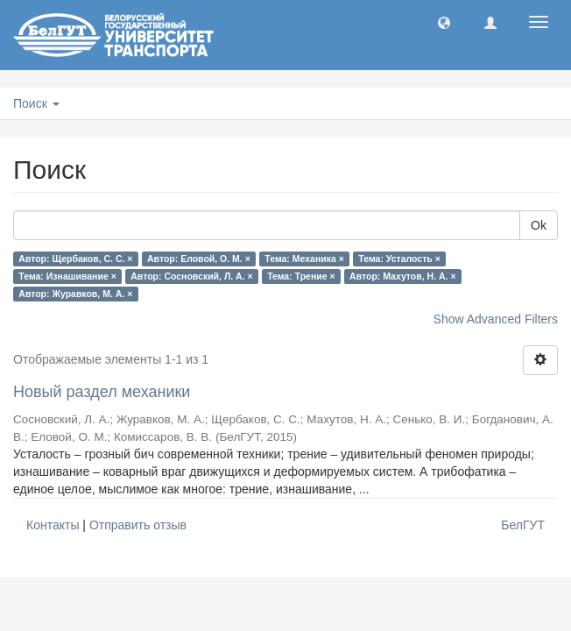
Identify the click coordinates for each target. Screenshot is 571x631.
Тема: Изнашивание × (67, 276)
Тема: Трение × (301, 276)
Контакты (52, 525)
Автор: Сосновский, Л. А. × (191, 276)
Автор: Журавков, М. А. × (75, 293)
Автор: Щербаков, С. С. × (75, 258)
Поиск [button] (36, 103)
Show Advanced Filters (496, 319)
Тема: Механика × (304, 258)
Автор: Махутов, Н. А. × (402, 276)
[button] (444, 22)
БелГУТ (523, 525)
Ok (538, 225)
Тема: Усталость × (399, 258)
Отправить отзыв (138, 525)
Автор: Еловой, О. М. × (198, 258)
